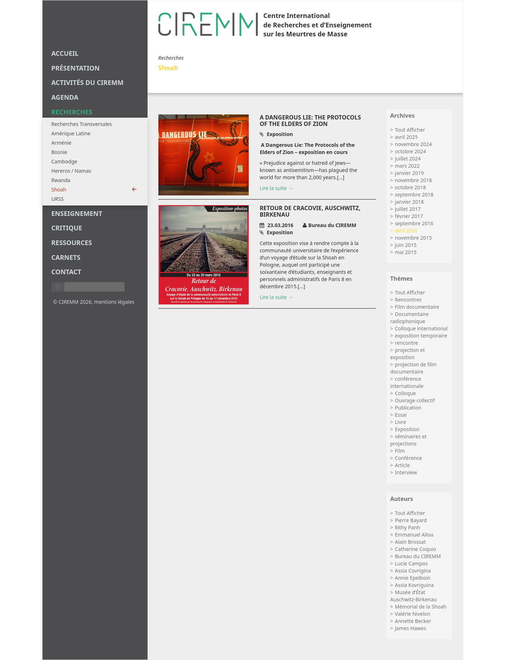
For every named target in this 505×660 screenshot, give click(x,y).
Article (402, 465)
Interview (406, 472)
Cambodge (64, 161)
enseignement (77, 213)
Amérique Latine (71, 133)
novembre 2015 (413, 237)
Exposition (407, 429)
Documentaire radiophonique (409, 318)
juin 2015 (405, 244)
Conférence (408, 458)
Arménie (61, 142)
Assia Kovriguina (414, 585)
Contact (66, 271)
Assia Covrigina (413, 570)
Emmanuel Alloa (414, 534)
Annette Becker (413, 621)
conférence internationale (407, 382)
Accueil (65, 53)
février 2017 (409, 216)
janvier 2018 (409, 201)
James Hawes (410, 628)
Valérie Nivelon (412, 613)
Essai (401, 414)
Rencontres (408, 299)
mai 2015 (405, 252)
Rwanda (61, 180)
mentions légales (114, 301)
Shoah (94, 189)
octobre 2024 (410, 151)
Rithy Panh (407, 527)
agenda (64, 97)
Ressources (71, 242)
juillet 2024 (408, 158)
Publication (408, 407)
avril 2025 (406, 137)
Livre (400, 422)
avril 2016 (406, 230)
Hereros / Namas (71, 170)
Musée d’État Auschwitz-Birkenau (413, 596)
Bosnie (59, 152)
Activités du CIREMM (87, 82)
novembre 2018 (413, 180)
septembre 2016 (414, 223)
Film (400, 450)
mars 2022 (407, 165)
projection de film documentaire (413, 368)
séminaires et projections (408, 440)
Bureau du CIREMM (418, 556)
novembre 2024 (413, 144)
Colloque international (421, 328)
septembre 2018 (414, 194)
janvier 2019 (409, 172)
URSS (57, 198)
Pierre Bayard (411, 520)
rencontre (406, 342)
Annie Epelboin (412, 577)
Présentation (75, 68)
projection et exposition (407, 354)
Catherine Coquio (415, 549)
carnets (66, 257)
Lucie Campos (411, 563)
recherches (72, 112)
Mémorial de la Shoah (420, 606)
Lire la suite (273, 188)
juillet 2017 (408, 208)
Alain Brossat (410, 541)
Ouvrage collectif (415, 400)
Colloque (405, 393)
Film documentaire (417, 306)
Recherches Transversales (81, 124)
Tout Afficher (410, 129)
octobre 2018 (410, 187)
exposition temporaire (421, 335)
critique (66, 227)
